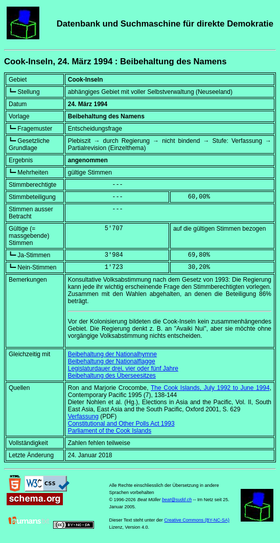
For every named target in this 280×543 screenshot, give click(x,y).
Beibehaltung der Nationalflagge (111, 361)
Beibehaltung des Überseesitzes (112, 375)
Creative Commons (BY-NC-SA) (196, 520)
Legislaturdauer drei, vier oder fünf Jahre (123, 368)
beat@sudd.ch (177, 499)
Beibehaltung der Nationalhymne (112, 354)
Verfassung (83, 416)
